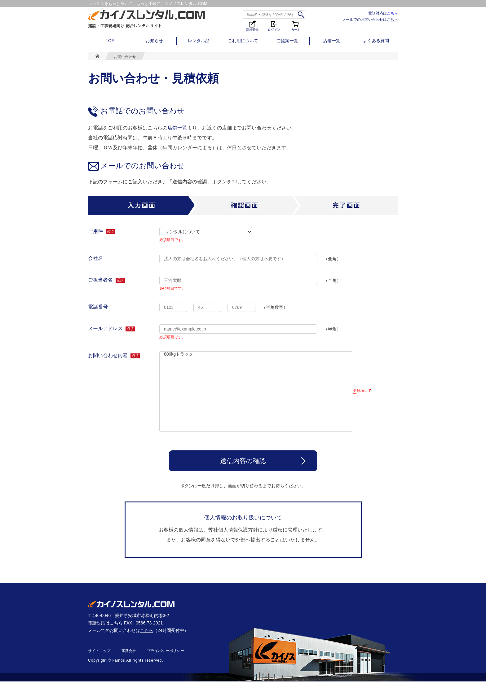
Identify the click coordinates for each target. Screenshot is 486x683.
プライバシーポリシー (165, 652)
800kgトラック (256, 391)
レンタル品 (199, 40)
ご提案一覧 (287, 40)
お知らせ (154, 40)
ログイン (274, 25)
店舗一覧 (331, 40)
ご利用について (243, 40)
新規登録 (252, 25)
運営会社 (128, 652)
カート (295, 25)
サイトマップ (99, 652)
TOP (110, 40)
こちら (392, 13)
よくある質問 (376, 40)
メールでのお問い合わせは (370, 19)
